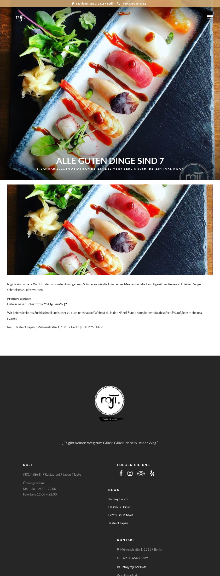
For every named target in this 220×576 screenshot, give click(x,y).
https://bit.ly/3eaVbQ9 (51, 304)
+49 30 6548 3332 (131, 3)
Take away (173, 168)
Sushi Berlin (150, 168)
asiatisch (80, 168)
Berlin (97, 168)
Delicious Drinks (119, 507)
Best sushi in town (120, 515)
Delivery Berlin (121, 168)
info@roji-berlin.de (134, 567)
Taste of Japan (118, 523)
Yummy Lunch (117, 499)
